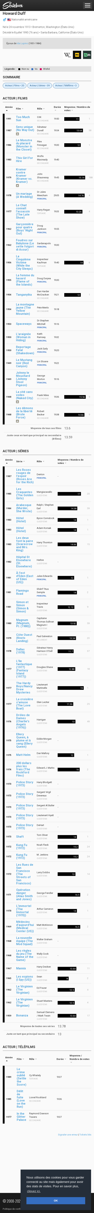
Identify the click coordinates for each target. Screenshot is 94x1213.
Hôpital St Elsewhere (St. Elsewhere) (24, 561)
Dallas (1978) (20, 651)
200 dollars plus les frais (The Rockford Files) (23, 769)
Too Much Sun (23, 119)
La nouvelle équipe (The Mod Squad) (24, 941)
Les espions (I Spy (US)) (24, 978)
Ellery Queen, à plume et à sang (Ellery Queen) (24, 740)
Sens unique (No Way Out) (25, 128)
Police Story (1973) (24, 784)
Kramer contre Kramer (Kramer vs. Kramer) (24, 175)
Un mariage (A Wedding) (24, 195)
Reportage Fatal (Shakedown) (25, 350)
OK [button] (56, 1200)
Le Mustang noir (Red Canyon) (24, 363)
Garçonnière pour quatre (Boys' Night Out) (24, 229)
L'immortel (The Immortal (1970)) (23, 910)
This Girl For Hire (24, 159)
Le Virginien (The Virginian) (24, 989)
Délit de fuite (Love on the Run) (21, 1099)
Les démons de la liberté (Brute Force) (24, 413)
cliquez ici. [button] (34, 1191)
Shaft (20, 836)
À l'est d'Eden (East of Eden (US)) (24, 577)
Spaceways (24, 323)
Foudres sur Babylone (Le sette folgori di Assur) (25, 245)
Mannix (21, 968)
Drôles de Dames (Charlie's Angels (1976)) (23, 721)
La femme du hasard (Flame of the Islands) (25, 280)
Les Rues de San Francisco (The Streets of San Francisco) (24, 874)
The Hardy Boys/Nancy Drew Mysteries (24, 688)
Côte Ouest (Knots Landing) (24, 638)
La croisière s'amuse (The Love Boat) (24, 704)
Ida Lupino (22, 43)
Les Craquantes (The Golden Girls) (24, 493)
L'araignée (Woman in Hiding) (23, 337)
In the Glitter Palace (21, 1116)
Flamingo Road (22, 592)
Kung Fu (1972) (21, 846)
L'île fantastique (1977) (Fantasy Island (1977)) (24, 669)
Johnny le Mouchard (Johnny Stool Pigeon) (23, 379)
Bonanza (22, 1015)
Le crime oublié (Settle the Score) (21, 1077)
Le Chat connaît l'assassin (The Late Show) (23, 211)
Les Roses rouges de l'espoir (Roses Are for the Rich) (25, 476)
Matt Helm (23, 754)
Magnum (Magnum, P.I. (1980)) (23, 623)
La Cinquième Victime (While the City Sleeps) (24, 262)
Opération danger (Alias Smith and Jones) (24, 894)
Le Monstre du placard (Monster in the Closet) (24, 145)
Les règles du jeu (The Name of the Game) (24, 955)
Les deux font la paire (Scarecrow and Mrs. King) (24, 544)
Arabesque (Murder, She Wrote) (24, 508)
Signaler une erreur (68, 1134)
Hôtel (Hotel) (21, 520)
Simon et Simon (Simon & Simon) (22, 607)
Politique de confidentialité (16, 1209)
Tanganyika (24, 294)
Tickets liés (85, 1134)
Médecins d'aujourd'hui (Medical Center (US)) (25, 926)
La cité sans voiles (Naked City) (24, 395)
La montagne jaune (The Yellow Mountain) (25, 309)
